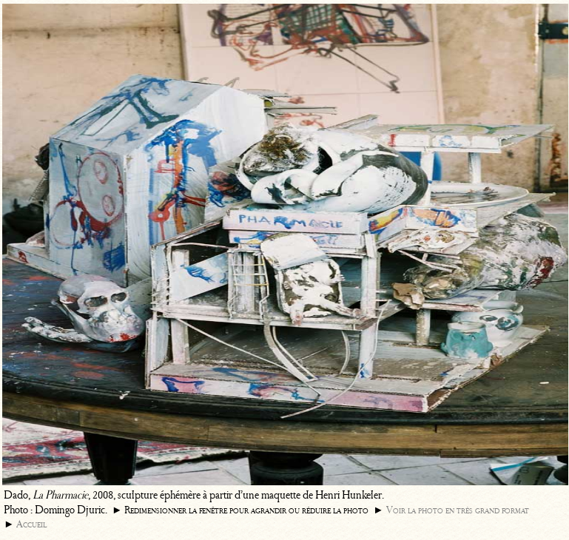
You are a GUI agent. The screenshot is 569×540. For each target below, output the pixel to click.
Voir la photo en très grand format (457, 510)
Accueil (31, 524)
